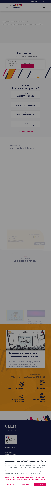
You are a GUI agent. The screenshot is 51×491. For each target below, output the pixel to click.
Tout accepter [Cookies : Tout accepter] (40, 484)
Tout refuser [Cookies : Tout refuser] (11, 484)
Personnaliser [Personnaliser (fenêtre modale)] (25, 484)
